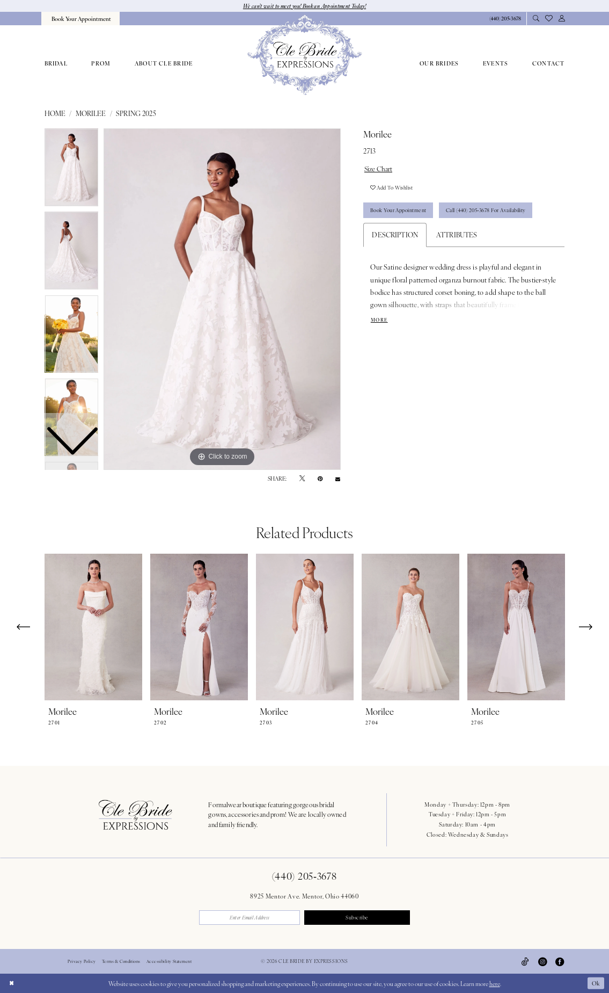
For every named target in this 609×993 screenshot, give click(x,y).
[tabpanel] (222, 299)
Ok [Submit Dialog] (595, 983)
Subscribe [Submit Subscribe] (358, 918)
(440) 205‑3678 (304, 876)
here (494, 983)
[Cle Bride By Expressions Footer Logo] (135, 815)
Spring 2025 (136, 114)
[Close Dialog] (11, 983)
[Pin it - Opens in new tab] (320, 479)
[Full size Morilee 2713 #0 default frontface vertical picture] (222, 299)
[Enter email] (251, 918)
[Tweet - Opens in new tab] (302, 479)
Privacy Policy (82, 962)
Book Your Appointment (399, 211)
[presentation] (93, 627)
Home (55, 114)
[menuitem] (80, 18)
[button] (561, 19)
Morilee (91, 114)
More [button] (379, 321)
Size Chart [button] (379, 168)
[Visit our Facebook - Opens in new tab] (559, 961)
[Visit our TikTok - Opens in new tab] (525, 961)
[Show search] (536, 19)
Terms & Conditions (121, 962)
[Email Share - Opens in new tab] (338, 478)
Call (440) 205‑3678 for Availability (488, 211)
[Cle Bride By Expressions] (304, 55)
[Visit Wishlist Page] (548, 18)
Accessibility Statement (169, 962)
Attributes (457, 236)
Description (395, 236)
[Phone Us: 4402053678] (505, 19)
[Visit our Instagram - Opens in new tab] (542, 961)
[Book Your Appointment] (80, 18)
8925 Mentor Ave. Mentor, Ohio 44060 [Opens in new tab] (304, 895)
